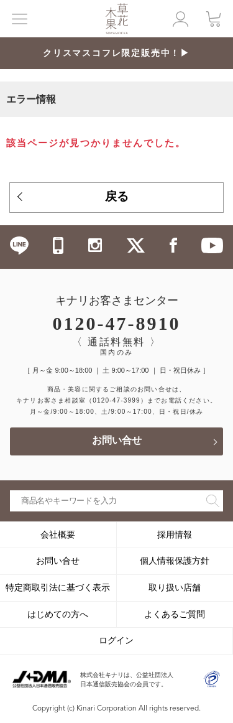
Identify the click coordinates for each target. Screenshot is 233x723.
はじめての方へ (57, 614)
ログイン (116, 640)
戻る (117, 197)
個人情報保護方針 (174, 561)
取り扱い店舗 (174, 587)
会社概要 (57, 534)
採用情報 (174, 534)
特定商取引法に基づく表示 (58, 587)
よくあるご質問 (174, 614)
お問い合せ (117, 441)
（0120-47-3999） (116, 400)
